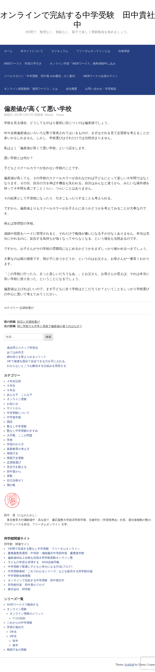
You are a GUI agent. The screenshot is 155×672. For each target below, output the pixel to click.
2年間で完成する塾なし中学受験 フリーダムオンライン (44, 548)
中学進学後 (14, 417)
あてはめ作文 (15, 352)
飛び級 (11, 485)
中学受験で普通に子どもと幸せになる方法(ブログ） (41, 566)
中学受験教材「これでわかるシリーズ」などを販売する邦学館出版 (50, 571)
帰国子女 (12, 453)
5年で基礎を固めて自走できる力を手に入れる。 (37, 361)
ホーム (8, 51)
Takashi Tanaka (54, 114)
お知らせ (12, 403)
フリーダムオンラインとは (93, 51)
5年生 (13, 631)
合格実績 (124, 51)
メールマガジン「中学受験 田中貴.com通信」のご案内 (39, 76)
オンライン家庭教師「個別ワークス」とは (31, 88)
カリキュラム (59, 51)
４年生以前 (14, 381)
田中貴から (14, 471)
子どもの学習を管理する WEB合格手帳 (33, 562)
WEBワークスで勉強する (23, 604)
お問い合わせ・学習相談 (100, 88)
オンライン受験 (17, 399)
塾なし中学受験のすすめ (22, 430)
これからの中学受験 (19, 622)
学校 (10, 439)
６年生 (11, 390)
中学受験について (18, 412)
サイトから (14, 408)
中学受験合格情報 (19, 575)
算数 (10, 475)
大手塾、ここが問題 (19, 435)
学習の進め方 (15, 627)
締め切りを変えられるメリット (26, 356)
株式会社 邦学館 (19, 589)
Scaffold (129, 664)
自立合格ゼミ (15, 480)
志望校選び (27, 307)
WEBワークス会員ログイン (100, 76)
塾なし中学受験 (17, 426)
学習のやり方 (15, 444)
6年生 (13, 636)
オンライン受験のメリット (27, 613)
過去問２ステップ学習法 (22, 347)
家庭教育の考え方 (18, 448)
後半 (15, 645)
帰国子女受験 (15, 458)
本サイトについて (32, 51)
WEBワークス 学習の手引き (23, 63)
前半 (15, 640)
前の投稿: (22, 321)
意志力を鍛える (17, 466)
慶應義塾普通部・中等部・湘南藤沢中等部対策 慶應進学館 (46, 553)
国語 (10, 421)
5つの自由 (19, 618)
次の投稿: (43, 326)
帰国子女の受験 (17, 649)
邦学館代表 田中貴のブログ (26, 584)
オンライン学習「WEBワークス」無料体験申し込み (82, 63)
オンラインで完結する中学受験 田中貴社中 (36, 580)
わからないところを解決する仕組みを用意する (36, 365)
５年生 (11, 385)
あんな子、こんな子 (19, 394)
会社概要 (71, 88)
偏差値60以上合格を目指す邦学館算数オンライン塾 (40, 557)
